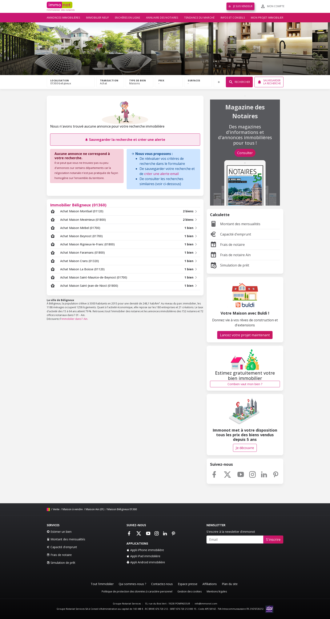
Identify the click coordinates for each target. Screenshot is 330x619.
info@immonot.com (206, 603)
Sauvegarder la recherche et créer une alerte (125, 139)
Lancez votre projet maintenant (245, 335)
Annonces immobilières (63, 17)
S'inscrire (273, 539)
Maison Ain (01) (95, 509)
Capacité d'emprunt (230, 234)
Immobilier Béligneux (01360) (78, 204)
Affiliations (209, 584)
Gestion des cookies (189, 591)
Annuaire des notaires (162, 17)
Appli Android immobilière (145, 562)
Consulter (245, 153)
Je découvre (245, 447)
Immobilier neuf (97, 17)
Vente (56, 509)
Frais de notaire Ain (230, 255)
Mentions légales (217, 591)
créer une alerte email (161, 173)
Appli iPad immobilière (143, 556)
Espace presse (187, 584)
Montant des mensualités (235, 224)
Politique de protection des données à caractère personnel (137, 591)
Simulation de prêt (229, 265)
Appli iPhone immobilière (145, 550)
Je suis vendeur (240, 6)
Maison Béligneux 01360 (122, 509)
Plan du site (230, 584)
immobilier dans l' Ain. (74, 319)
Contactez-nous (162, 584)
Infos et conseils (233, 17)
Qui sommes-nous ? (132, 584)
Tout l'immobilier (102, 584)
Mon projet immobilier (267, 17)
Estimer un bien (59, 532)
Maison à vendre (73, 509)
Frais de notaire (227, 245)
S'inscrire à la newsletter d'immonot (230, 532)
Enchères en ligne (127, 17)
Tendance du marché (199, 17)
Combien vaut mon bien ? (245, 384)
